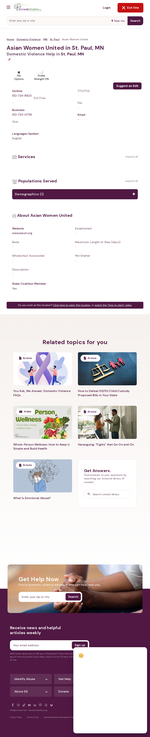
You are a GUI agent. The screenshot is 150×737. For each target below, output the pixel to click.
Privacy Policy (16, 717)
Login (107, 8)
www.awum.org (22, 233)
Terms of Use (33, 717)
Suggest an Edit (127, 86)
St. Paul (55, 39)
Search (135, 21)
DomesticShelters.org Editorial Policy (60, 717)
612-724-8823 (22, 96)
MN (45, 39)
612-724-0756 (22, 114)
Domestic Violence (29, 39)
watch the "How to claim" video (113, 305)
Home (10, 39)
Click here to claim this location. (72, 305)
